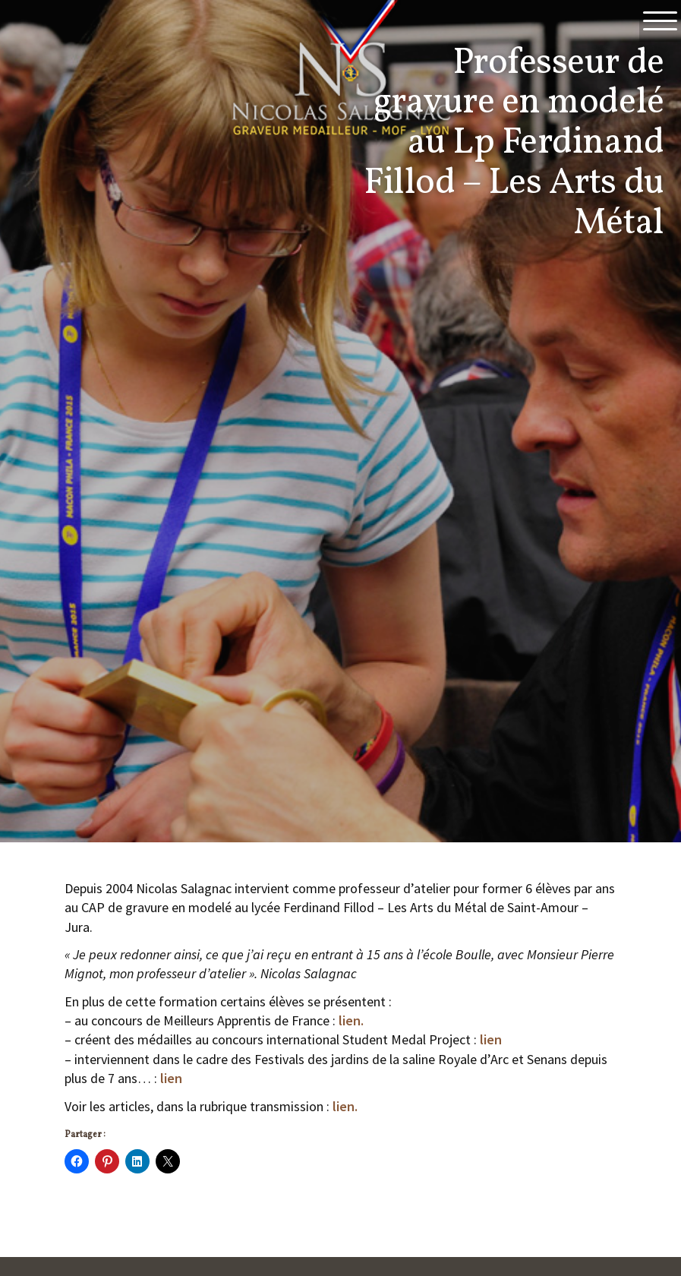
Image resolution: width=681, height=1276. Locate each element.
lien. (351, 1020)
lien (491, 1039)
